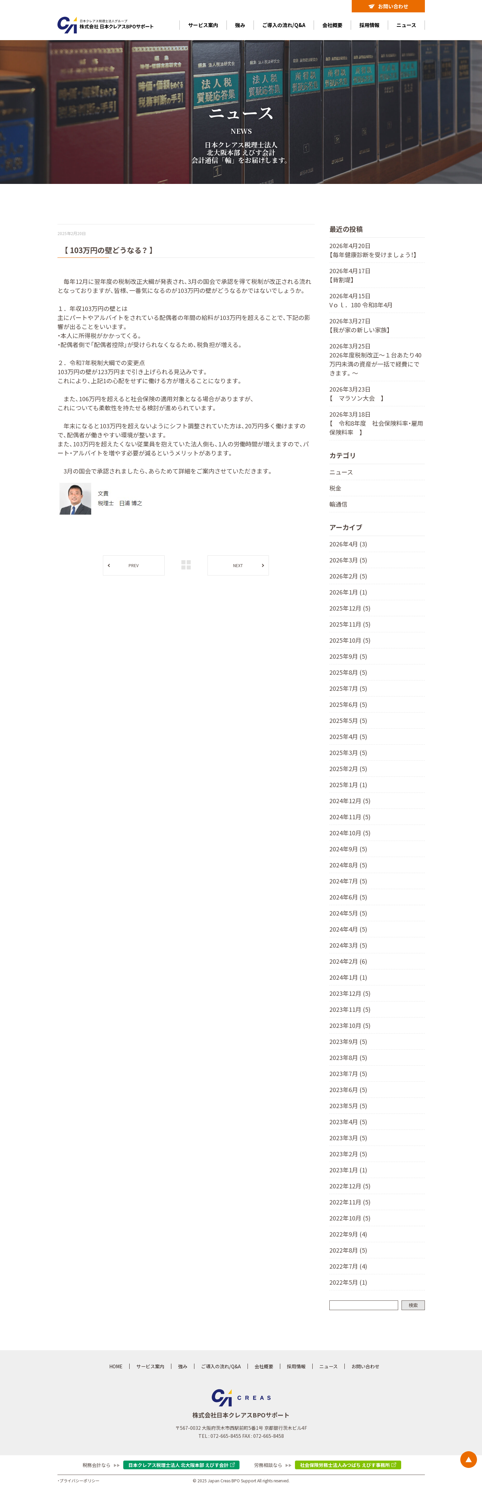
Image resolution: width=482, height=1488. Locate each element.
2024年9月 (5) (348, 848)
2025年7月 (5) (348, 688)
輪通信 (338, 504)
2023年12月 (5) (349, 993)
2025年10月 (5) (349, 640)
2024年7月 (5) (348, 880)
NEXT (238, 565)
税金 (335, 488)
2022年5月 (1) (348, 1282)
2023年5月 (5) (348, 1105)
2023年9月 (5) (348, 1041)
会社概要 (332, 24)
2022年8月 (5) (348, 1250)
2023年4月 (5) (348, 1121)
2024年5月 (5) (348, 913)
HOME (116, 1366)
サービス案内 (203, 24)
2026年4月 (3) (348, 543)
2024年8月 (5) (348, 864)
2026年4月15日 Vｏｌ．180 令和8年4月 (361, 300)
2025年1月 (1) (348, 784)
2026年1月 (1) (348, 592)
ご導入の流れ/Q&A (283, 24)
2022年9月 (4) (348, 1234)
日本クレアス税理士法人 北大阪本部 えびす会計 (178, 1465)
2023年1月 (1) (348, 1169)
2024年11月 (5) (349, 816)
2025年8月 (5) (348, 672)
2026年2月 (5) (348, 575)
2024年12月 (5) (349, 800)
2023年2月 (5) (348, 1153)
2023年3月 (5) (348, 1137)
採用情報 (369, 24)
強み (240, 24)
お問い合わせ (388, 6)
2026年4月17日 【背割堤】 (350, 275)
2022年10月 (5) (349, 1217)
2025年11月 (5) (349, 624)
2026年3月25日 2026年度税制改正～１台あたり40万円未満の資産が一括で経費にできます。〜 (375, 359)
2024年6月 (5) (348, 896)
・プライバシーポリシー (78, 1480)
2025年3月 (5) (348, 752)
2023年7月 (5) (348, 1073)
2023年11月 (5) (349, 1009)
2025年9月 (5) (348, 656)
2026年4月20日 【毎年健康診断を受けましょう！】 (373, 250)
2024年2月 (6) (348, 961)
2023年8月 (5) (348, 1057)
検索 (413, 1305)
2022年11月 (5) (349, 1201)
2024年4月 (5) (348, 929)
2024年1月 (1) (348, 977)
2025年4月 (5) (348, 736)
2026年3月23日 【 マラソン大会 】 (356, 393)
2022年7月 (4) (348, 1266)
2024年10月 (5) (349, 832)
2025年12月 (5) (349, 608)
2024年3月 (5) (348, 945)
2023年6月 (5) (348, 1089)
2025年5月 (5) (348, 720)
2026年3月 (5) (348, 559)
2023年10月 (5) (349, 1025)
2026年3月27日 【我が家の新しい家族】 (359, 325)
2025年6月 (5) (348, 704)
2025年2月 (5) (348, 768)
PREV (134, 565)
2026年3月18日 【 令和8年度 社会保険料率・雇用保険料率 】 (376, 423)
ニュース (406, 24)
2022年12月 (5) (349, 1185)
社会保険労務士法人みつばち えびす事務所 (345, 1465)
